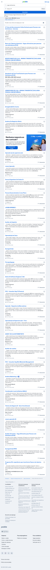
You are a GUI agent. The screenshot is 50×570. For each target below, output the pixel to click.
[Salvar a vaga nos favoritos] (44, 27)
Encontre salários (37, 540)
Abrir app (47, 2)
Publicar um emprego (22, 538)
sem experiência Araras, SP (37, 489)
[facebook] (2, 553)
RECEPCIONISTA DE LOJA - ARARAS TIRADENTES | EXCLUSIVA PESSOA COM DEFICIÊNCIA (23, 59)
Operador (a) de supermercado (14, 153)
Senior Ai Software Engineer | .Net (15, 276)
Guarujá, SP (7, 499)
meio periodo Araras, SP (36, 491)
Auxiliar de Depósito (11, 222)
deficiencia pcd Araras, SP (23, 488)
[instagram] (5, 553)
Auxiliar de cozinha (10, 348)
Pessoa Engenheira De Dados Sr (14, 179)
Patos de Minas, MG (9, 497)
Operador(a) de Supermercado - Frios (16, 320)
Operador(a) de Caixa (11, 235)
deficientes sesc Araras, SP (24, 507)
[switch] (44, 22)
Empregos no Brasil (6, 548)
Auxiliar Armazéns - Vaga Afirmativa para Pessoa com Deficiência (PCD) (20, 434)
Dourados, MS (8, 495)
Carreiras (4, 544)
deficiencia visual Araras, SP (24, 496)
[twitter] (8, 553)
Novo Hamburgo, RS (9, 490)
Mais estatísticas (10, 19)
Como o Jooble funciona (7, 540)
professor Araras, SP (36, 505)
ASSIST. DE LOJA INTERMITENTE (14, 334)
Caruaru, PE (7, 493)
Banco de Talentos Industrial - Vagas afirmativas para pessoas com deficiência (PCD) (23, 44)
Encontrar (25, 12)
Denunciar (41, 39)
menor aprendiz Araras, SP (37, 495)
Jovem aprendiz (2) (10, 419)
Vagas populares (36, 538)
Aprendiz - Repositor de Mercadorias (15, 306)
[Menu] (2, 2)
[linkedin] (11, 553)
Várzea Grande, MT (9, 486)
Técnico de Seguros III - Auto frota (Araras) (17, 406)
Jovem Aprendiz (10, 166)
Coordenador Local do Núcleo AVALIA (16, 391)
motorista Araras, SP (36, 493)
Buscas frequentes (10, 482)
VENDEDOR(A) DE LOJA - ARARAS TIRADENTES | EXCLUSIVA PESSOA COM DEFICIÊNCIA (22, 91)
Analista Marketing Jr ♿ (12, 376)
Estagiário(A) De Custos (12, 107)
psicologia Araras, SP (36, 503)
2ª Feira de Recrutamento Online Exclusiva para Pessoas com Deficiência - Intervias (23, 28)
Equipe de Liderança (6, 542)
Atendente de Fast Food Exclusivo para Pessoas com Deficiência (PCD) (20, 74)
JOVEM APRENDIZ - (10, 207)
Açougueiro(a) (9, 249)
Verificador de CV (37, 542)
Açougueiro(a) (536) (11, 448)
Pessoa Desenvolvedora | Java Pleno (15, 193)
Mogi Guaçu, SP (8, 492)
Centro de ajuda (5, 546)
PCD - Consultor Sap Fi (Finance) (14, 291)
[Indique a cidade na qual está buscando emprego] (25, 8)
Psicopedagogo (9, 262)
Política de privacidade (6, 562)
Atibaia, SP (7, 503)
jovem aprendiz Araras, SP (37, 488)
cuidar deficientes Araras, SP (24, 508)
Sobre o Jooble (5, 538)
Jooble (9, 567)
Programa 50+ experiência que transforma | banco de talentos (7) (23, 463)
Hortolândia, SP (8, 501)
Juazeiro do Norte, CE (9, 488)
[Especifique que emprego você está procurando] (25, 5)
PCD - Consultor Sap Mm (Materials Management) (19, 362)
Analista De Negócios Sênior (13, 121)
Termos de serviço (5, 559)
